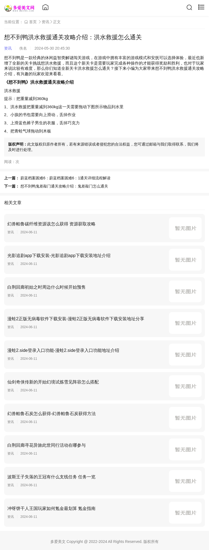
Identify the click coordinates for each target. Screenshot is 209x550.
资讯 (45, 22)
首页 (30, 22)
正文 (57, 22)
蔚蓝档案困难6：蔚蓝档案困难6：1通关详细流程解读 (65, 178)
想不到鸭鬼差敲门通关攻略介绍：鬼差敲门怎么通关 (64, 186)
